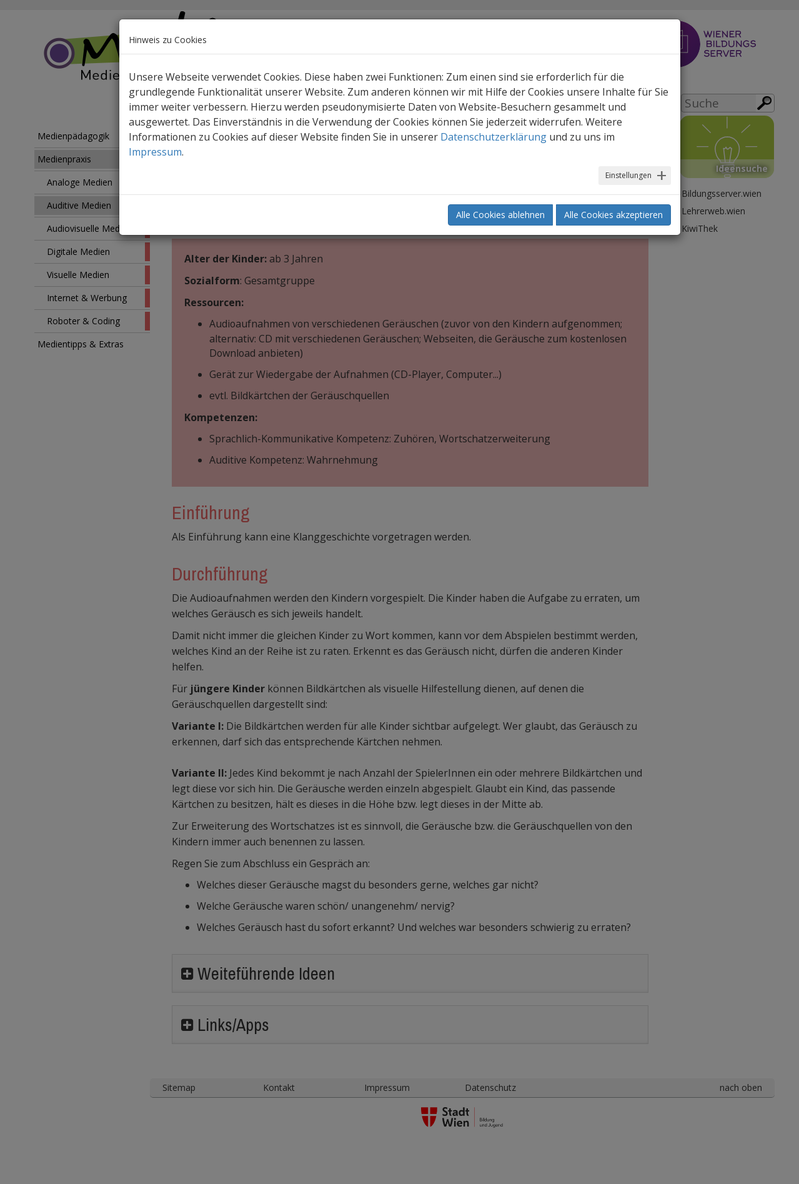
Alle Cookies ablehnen (500, 215)
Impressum (155, 152)
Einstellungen (628, 175)
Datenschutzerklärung (493, 137)
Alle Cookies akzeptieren (613, 215)
